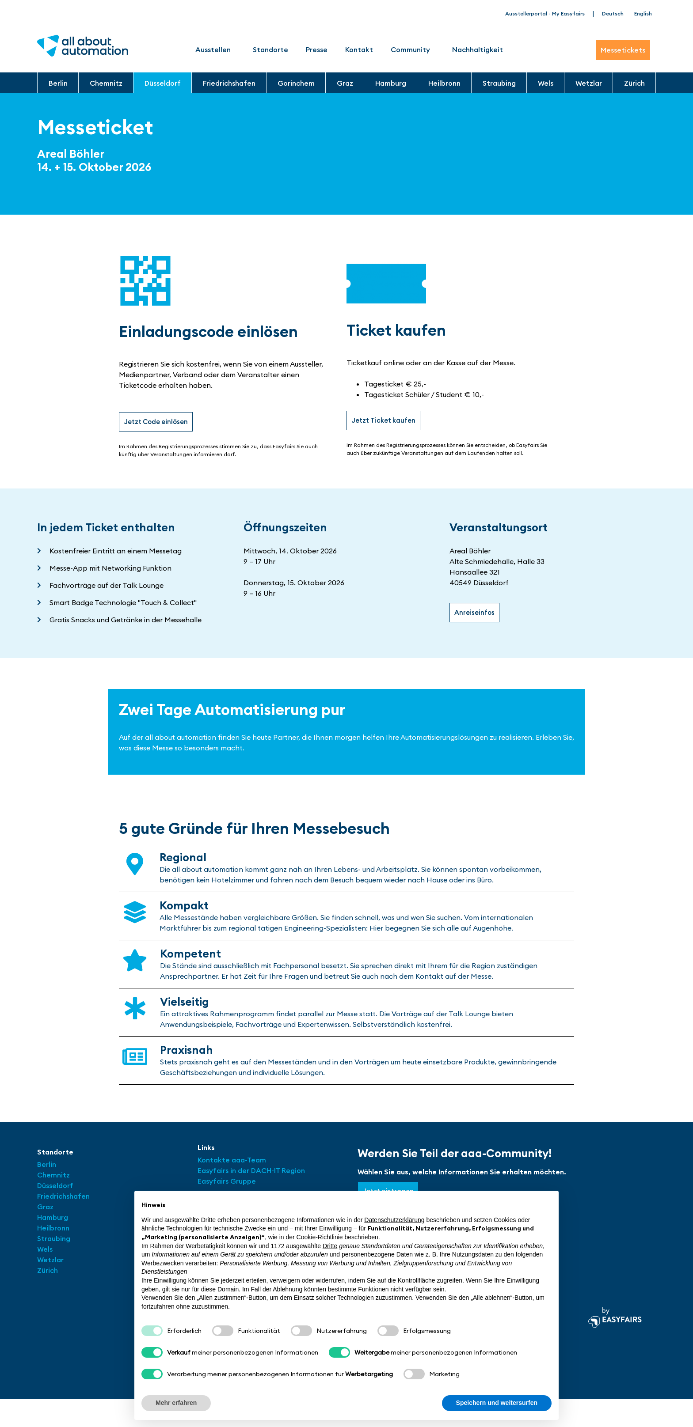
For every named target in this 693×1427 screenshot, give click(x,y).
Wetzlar (588, 83)
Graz (345, 83)
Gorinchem (296, 83)
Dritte (330, 1245)
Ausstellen (215, 49)
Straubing (499, 83)
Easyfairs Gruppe (227, 1181)
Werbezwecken (162, 1263)
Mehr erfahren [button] (176, 1402)
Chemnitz (106, 83)
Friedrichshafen (229, 83)
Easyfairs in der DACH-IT (240, 1171)
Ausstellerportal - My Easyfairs (545, 13)
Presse (316, 49)
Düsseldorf (163, 83)
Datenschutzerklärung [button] (394, 1219)
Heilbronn (444, 83)
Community (412, 49)
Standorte (270, 49)
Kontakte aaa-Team (232, 1160)
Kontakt (359, 49)
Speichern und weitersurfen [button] (496, 1402)
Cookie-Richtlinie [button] (320, 1237)
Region (293, 1171)
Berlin (58, 83)
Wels (545, 83)
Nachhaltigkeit (477, 49)
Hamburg (390, 83)
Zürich (634, 83)
